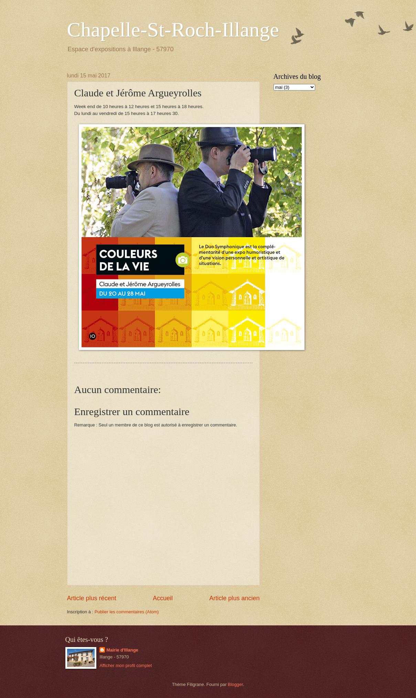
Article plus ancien (234, 598)
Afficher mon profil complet (125, 665)
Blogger (235, 684)
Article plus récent (91, 598)
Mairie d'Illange (122, 650)
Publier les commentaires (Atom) (127, 611)
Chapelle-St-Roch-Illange (173, 29)
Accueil (163, 598)
